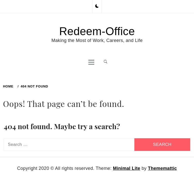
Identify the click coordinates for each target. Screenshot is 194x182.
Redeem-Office (97, 31)
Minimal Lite (126, 168)
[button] (97, 6)
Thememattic (162, 168)
